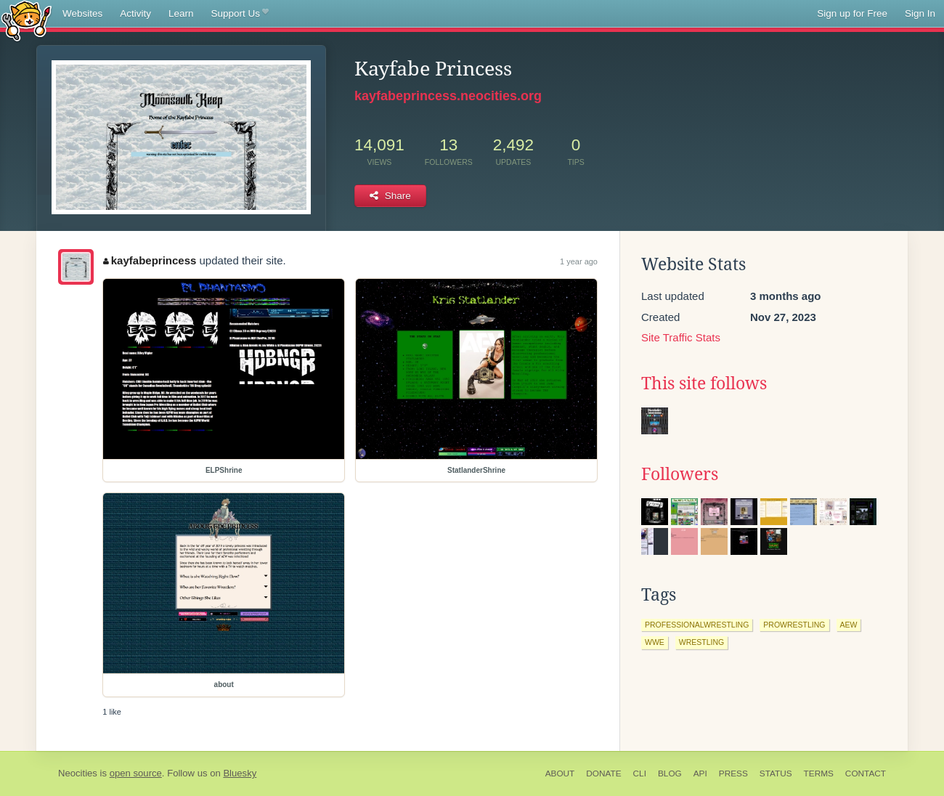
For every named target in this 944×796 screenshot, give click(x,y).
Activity (135, 13)
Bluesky (239, 773)
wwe (654, 642)
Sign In (920, 13)
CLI (639, 773)
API (700, 773)
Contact (865, 773)
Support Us (240, 14)
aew (849, 624)
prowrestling (794, 624)
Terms (819, 773)
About (560, 773)
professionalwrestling (697, 624)
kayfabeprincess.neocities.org (448, 96)
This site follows (704, 383)
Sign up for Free (852, 13)
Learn (181, 13)
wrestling (701, 642)
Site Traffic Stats (680, 337)
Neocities (77, 773)
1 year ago (579, 261)
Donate (603, 773)
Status (776, 773)
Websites (82, 13)
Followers (679, 474)
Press (733, 773)
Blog (670, 773)
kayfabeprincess (149, 260)
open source (136, 773)
